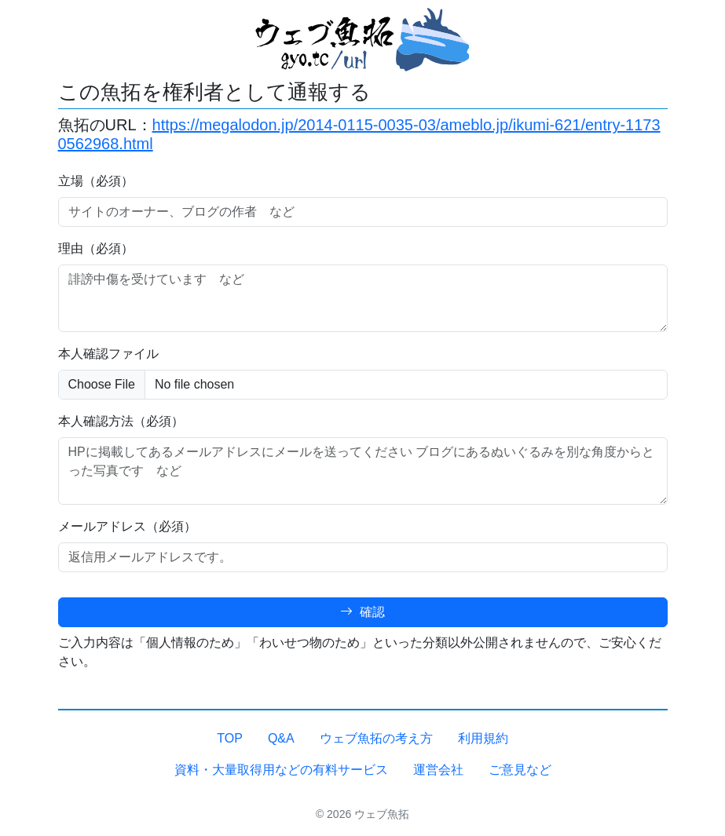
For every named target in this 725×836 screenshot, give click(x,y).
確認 (362, 612)
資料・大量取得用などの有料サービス (281, 769)
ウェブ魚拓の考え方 (376, 738)
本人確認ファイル (108, 353)
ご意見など (520, 769)
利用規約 (483, 738)
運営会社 (438, 769)
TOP (230, 738)
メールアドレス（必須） (127, 526)
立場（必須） (96, 181)
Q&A (281, 738)
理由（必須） (96, 248)
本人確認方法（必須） (121, 421)
